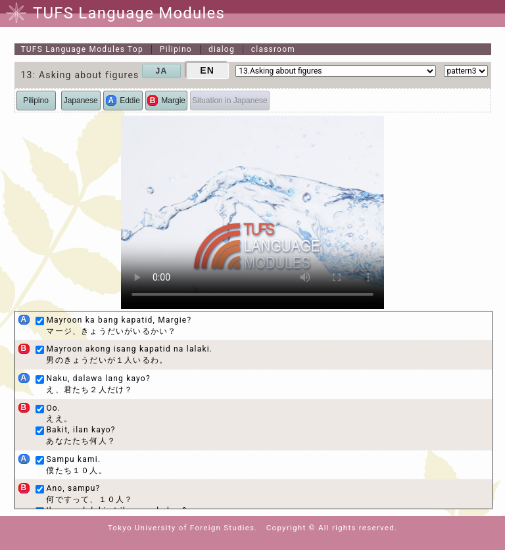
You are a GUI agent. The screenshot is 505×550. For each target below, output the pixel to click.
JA (162, 71)
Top (82, 49)
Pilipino (176, 49)
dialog (221, 49)
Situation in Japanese (230, 100)
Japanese (81, 100)
